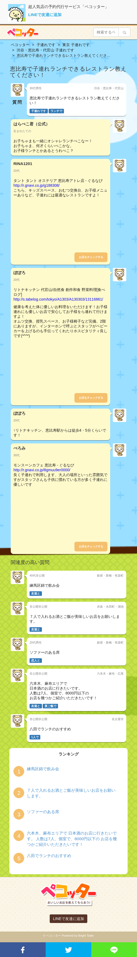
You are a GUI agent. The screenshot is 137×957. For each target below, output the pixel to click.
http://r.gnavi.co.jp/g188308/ (36, 185)
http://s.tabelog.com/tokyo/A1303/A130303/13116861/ (58, 299)
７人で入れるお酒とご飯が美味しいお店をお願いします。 (71, 793)
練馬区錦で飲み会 (43, 769)
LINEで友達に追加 (45, 14)
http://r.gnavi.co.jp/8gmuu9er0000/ (41, 470)
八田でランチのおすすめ (49, 855)
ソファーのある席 (43, 811)
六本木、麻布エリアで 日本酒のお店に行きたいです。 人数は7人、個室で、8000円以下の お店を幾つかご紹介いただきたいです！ (72, 839)
